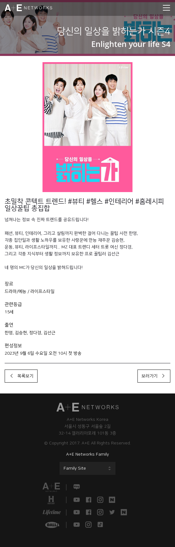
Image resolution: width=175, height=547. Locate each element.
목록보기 (21, 376)
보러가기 (153, 376)
